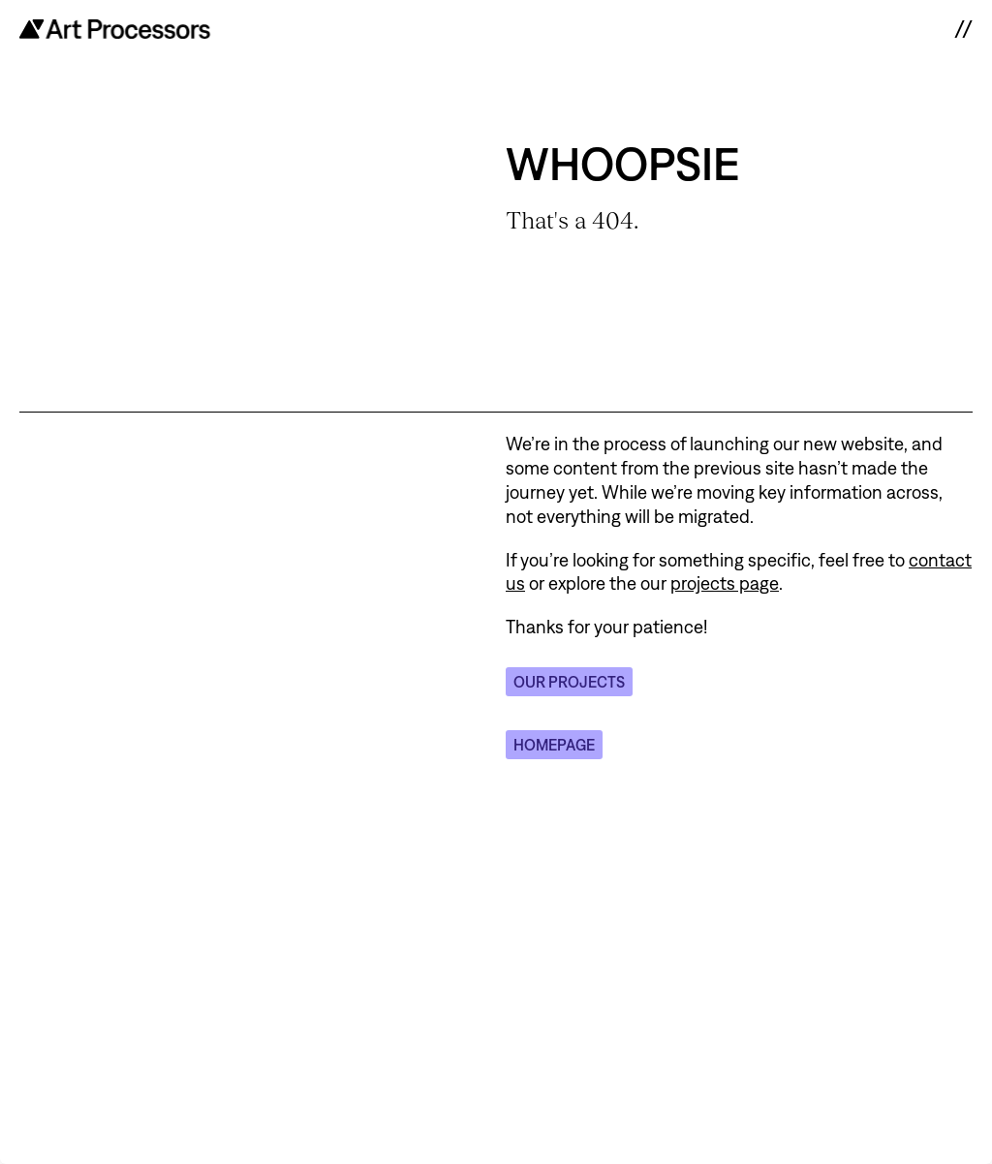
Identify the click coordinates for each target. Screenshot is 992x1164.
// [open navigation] (963, 29)
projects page (724, 583)
